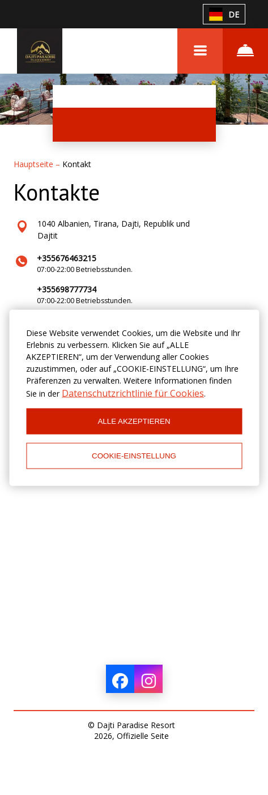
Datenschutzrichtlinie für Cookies (133, 392)
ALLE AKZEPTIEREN (133, 421)
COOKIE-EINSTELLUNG (134, 456)
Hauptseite (35, 164)
